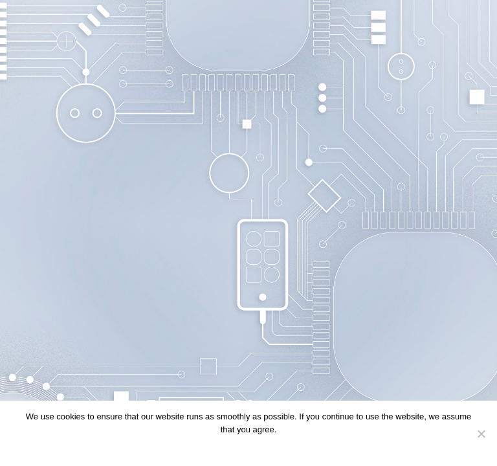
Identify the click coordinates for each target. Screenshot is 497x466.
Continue (219, 446)
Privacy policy (268, 446)
